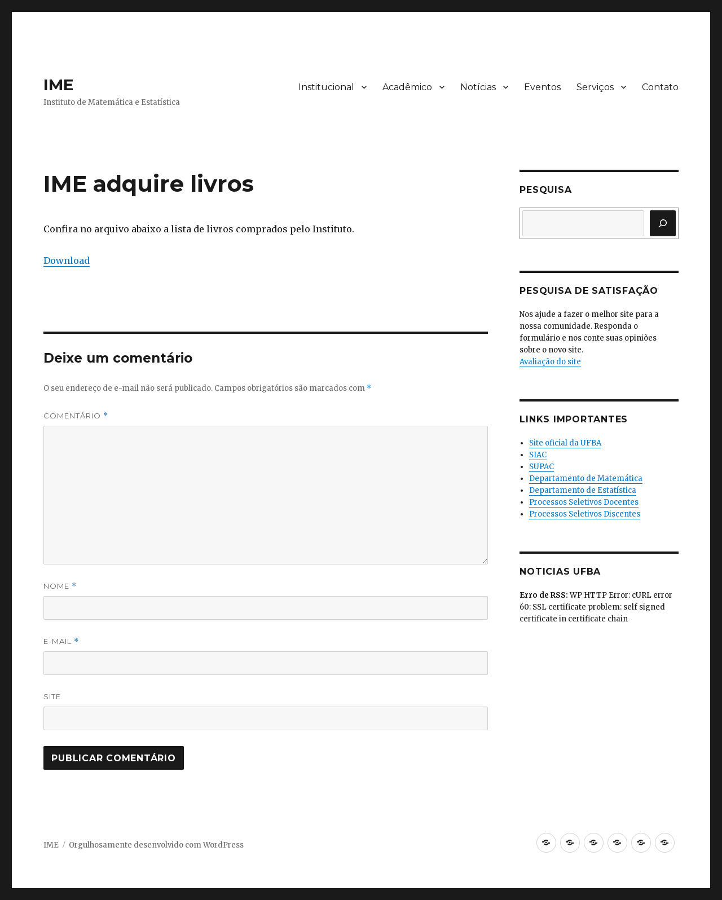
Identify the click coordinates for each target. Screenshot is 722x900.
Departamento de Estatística (582, 490)
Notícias (478, 87)
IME (58, 84)
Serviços (595, 87)
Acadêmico (407, 87)
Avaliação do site (550, 362)
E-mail (61, 641)
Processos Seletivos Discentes (584, 514)
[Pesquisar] (663, 223)
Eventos (542, 87)
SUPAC (541, 466)
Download (66, 260)
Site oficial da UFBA (565, 443)
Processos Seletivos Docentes (584, 502)
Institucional (326, 87)
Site (52, 696)
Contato (660, 87)
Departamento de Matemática (585, 478)
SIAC (538, 455)
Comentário (75, 416)
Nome (60, 586)
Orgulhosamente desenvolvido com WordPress (156, 845)
